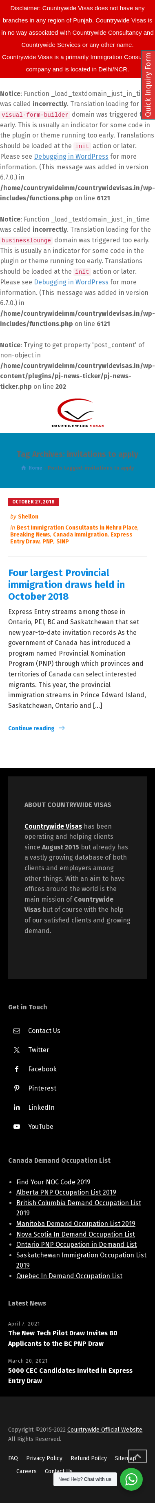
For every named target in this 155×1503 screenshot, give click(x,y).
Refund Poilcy (89, 1458)
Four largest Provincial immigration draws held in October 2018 (66, 584)
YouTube (40, 1127)
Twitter (38, 1050)
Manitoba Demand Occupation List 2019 (75, 1224)
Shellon (28, 516)
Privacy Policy (44, 1458)
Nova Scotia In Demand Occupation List (75, 1234)
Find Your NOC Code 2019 (53, 1182)
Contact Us (44, 1031)
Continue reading (31, 728)
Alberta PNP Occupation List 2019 (66, 1192)
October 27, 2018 (33, 502)
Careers (26, 1471)
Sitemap (125, 1458)
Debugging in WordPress (71, 156)
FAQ (13, 1458)
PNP (47, 541)
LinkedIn (41, 1107)
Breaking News (30, 534)
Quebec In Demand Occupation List (69, 1276)
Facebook (42, 1069)
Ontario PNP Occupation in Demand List (76, 1244)
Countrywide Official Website (104, 1429)
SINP (62, 541)
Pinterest (42, 1088)
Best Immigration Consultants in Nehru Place (77, 527)
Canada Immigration (80, 534)
